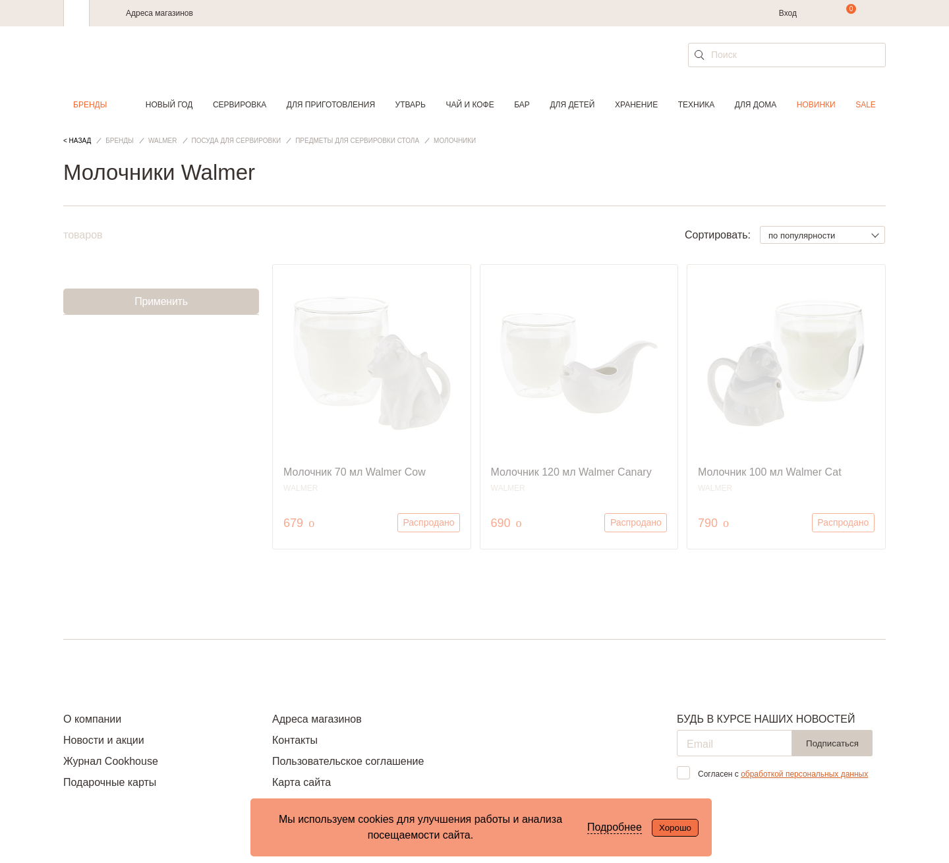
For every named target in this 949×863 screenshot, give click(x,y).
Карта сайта (301, 782)
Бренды (90, 104)
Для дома (755, 104)
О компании (92, 719)
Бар (522, 104)
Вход (788, 13)
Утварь (410, 104)
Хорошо (675, 828)
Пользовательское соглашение (348, 761)
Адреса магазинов (159, 13)
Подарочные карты (109, 782)
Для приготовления (331, 104)
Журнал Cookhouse (110, 761)
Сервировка (239, 104)
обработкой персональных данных (804, 774)
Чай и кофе (470, 104)
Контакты (295, 740)
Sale (865, 104)
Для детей (572, 104)
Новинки (816, 104)
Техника (696, 104)
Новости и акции (103, 740)
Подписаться (832, 743)
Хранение (636, 104)
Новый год (169, 104)
